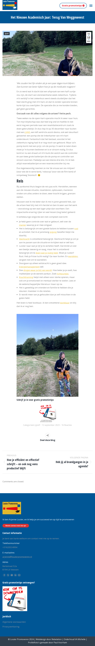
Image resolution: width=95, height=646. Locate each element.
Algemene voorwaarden (14, 621)
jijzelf (7, 34)
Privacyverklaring (10, 626)
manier (22, 225)
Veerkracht (24, 238)
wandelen (73, 256)
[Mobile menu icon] (91, 5)
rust (76, 228)
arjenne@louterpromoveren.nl (17, 556)
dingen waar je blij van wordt (37, 270)
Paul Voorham (60, 642)
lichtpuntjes (63, 273)
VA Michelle (80, 639)
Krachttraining (26, 277)
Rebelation (57, 639)
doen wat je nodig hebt (47, 252)
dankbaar (65, 302)
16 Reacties (66, 425)
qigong (53, 232)
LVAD (27, 132)
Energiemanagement (29, 266)
